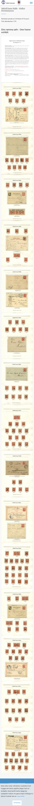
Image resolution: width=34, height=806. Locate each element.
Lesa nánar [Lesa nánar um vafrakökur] (20, 796)
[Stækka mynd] (17, 59)
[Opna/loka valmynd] (31, 3)
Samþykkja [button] (17, 802)
